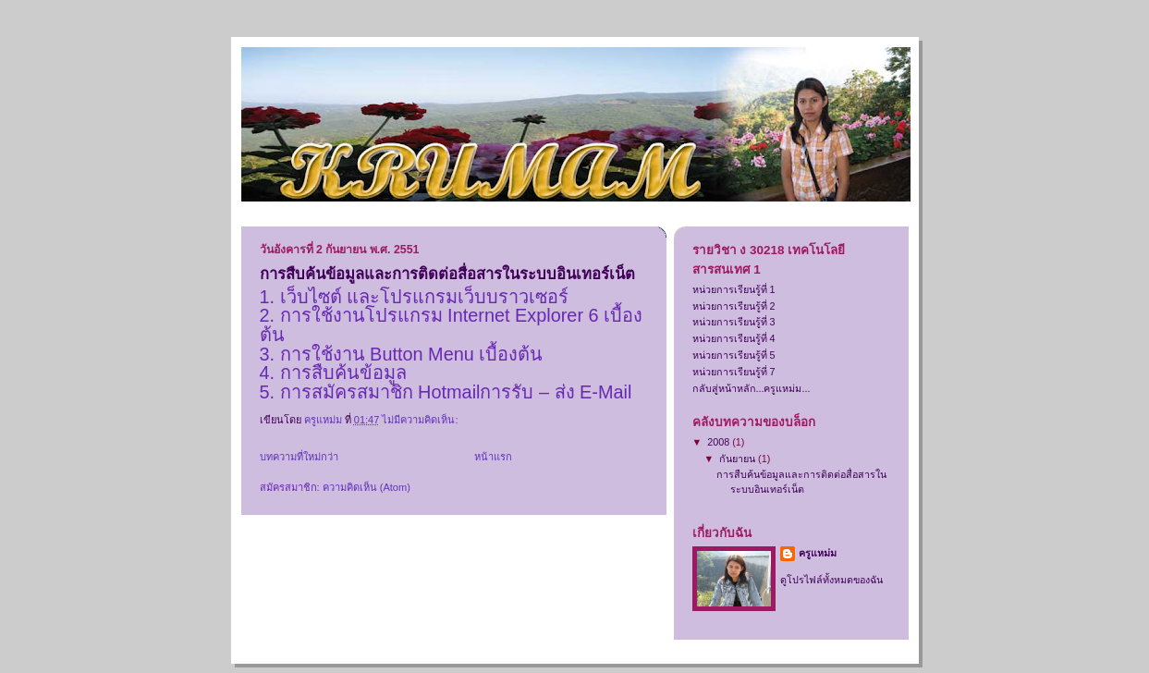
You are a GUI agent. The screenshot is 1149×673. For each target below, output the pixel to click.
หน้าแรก (493, 456)
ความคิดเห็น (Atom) (366, 487)
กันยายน (738, 458)
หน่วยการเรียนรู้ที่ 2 (734, 306)
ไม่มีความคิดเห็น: (421, 419)
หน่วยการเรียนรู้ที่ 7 (734, 371)
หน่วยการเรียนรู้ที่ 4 (734, 338)
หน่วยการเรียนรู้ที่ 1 (734, 289)
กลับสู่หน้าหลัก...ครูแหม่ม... (751, 388)
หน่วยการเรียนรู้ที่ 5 (734, 355)
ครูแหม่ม (818, 552)
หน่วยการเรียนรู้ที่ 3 (734, 321)
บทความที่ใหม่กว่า (299, 456)
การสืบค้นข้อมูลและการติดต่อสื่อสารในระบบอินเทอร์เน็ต (447, 274)
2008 (719, 441)
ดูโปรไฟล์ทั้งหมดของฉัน (831, 579)
